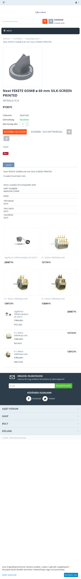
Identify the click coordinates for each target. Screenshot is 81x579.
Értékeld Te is (11, 100)
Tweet (5, 147)
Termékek (17, 38)
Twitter (48, 398)
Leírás (8, 165)
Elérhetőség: (8, 119)
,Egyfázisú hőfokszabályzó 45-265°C (21, 257)
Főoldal (6, 38)
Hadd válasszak (9, 575)
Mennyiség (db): (10, 124)
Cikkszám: (7, 115)
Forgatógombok (32, 38)
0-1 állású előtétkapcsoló (53, 257)
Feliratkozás (63, 385)
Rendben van (71, 575)
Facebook (33, 398)
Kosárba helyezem (15, 131)
